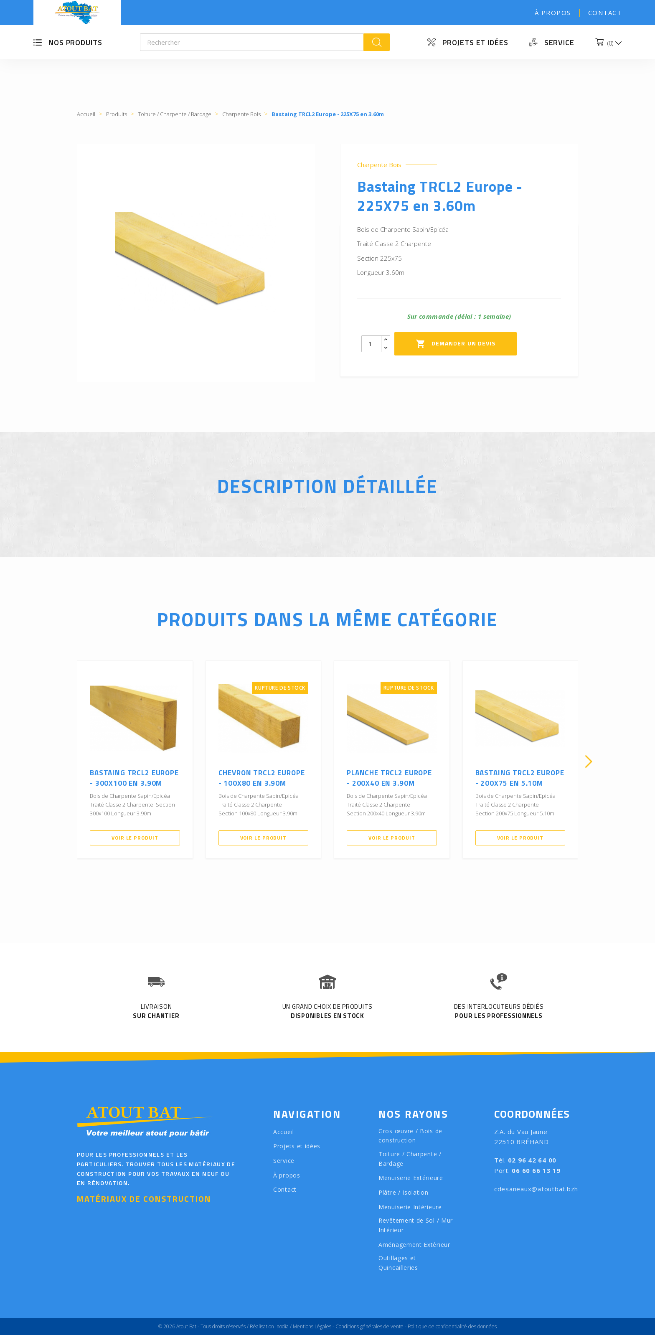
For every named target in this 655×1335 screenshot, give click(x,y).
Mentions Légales (312, 1326)
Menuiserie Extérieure (410, 1178)
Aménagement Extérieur (414, 1245)
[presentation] (66, 761)
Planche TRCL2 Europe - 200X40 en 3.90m (389, 778)
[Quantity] (371, 343)
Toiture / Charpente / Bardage (410, 1158)
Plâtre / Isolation (403, 1192)
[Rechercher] (252, 42)
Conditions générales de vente (369, 1326)
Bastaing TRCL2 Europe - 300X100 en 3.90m (134, 778)
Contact (605, 12)
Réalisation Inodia (269, 1326)
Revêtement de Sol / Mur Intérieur (415, 1225)
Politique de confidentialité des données (452, 1326)
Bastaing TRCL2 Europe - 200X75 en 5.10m (519, 778)
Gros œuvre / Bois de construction (410, 1136)
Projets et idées (475, 42)
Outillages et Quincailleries (398, 1263)
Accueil (283, 1132)
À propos (553, 12)
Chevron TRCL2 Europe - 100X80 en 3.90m (261, 778)
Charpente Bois (379, 165)
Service (559, 42)
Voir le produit (135, 838)
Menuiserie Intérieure (410, 1207)
